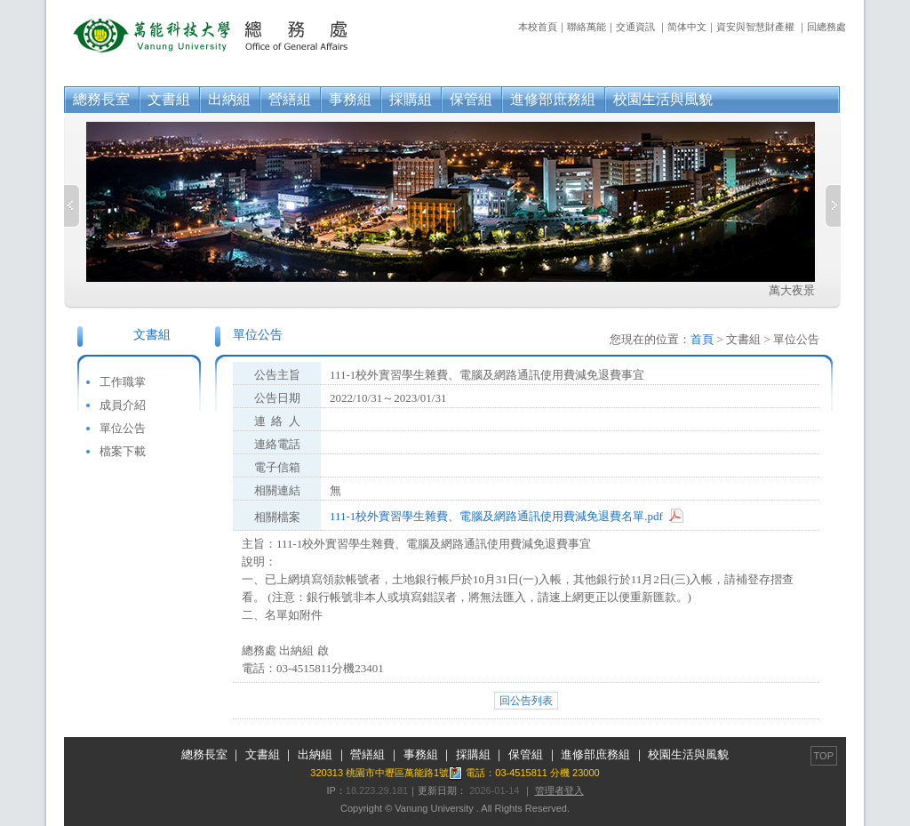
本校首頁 (537, 26)
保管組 (471, 99)
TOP (824, 755)
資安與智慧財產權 (755, 26)
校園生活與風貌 (663, 99)
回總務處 (826, 26)
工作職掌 (123, 382)
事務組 (350, 99)
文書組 (169, 99)
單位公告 (123, 428)
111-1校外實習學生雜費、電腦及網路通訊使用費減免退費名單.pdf (496, 516)
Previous (72, 206)
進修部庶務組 (552, 99)
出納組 (229, 99)
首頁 (702, 339)
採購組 (410, 99)
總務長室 (101, 99)
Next (833, 206)
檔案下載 (123, 451)
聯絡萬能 (586, 26)
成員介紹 (123, 405)
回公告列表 (526, 700)
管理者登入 (559, 790)
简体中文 (686, 26)
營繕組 (289, 99)
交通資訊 (635, 26)
